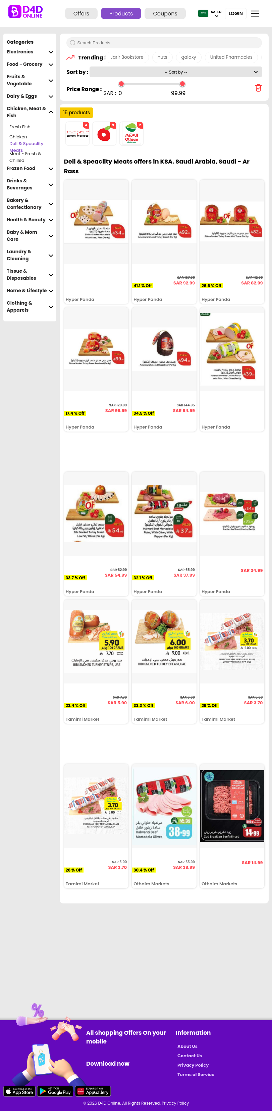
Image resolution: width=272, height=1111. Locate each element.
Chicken (18, 137)
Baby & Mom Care (30, 236)
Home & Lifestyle (30, 290)
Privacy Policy (193, 1065)
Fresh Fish (20, 127)
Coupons (165, 13)
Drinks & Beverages (30, 184)
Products (121, 13)
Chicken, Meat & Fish (30, 112)
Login (236, 13)
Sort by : (78, 72)
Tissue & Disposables (30, 275)
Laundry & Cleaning (30, 255)
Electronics (30, 51)
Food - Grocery (30, 64)
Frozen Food (30, 168)
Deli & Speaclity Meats (26, 147)
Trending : (90, 57)
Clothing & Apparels (30, 307)
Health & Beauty (30, 219)
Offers (81, 13)
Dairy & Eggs (30, 96)
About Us (187, 1046)
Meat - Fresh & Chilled (25, 157)
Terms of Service (195, 1074)
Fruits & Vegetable (30, 80)
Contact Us (189, 1056)
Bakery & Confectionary (30, 204)
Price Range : (84, 89)
